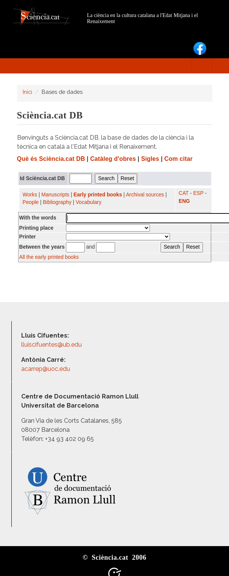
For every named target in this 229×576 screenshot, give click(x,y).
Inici (27, 92)
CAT (183, 193)
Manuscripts (55, 195)
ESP (198, 193)
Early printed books (97, 195)
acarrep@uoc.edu (45, 368)
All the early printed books (49, 257)
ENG (184, 201)
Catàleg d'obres (113, 159)
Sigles (150, 159)
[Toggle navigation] (201, 65)
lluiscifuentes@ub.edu (52, 344)
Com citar (178, 159)
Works (30, 195)
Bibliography (57, 202)
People (31, 202)
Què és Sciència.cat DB (51, 159)
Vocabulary (88, 202)
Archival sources (145, 195)
